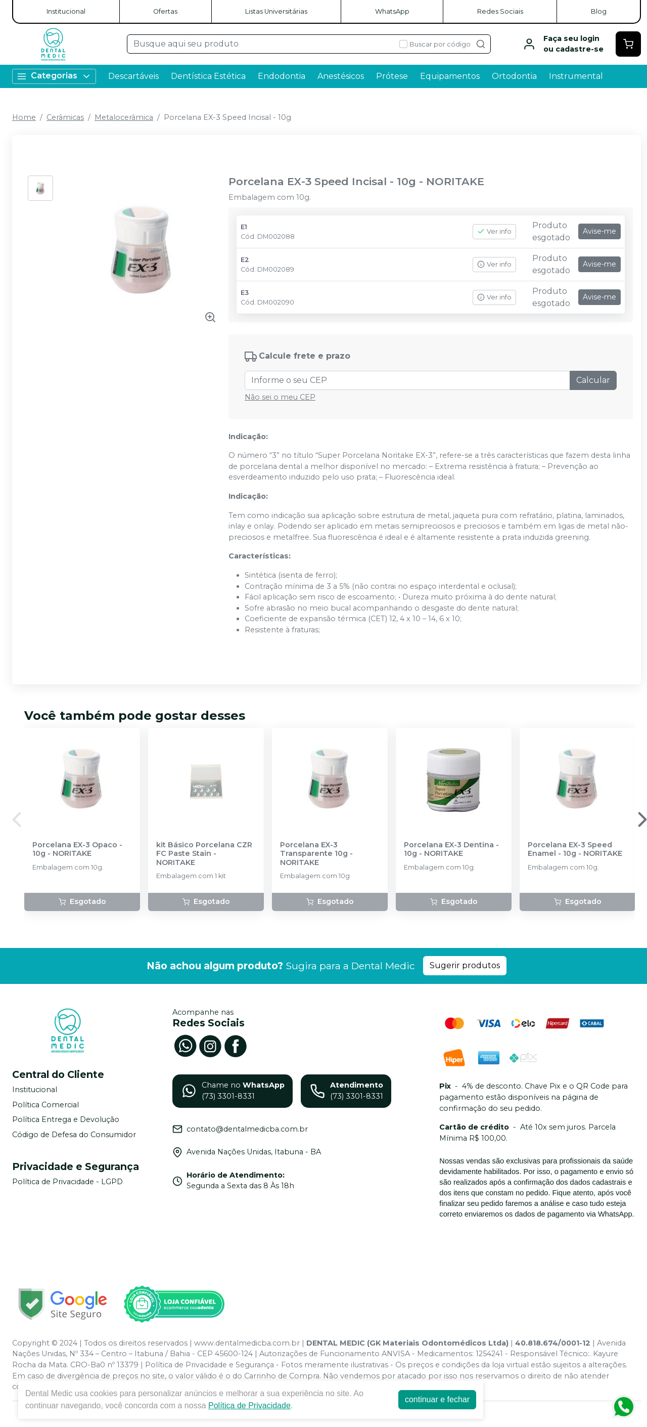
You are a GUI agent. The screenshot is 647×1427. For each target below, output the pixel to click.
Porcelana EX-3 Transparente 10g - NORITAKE (316, 854)
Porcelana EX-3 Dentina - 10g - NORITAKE (451, 849)
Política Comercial (45, 1104)
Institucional (66, 11)
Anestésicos (340, 76)
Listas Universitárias (276, 11)
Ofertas (165, 11)
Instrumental (576, 76)
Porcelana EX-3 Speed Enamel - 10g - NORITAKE (575, 849)
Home (24, 117)
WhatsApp (392, 11)
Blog (599, 11)
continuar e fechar (437, 1399)
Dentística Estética (208, 76)
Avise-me (599, 231)
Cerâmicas (65, 117)
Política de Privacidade (249, 1405)
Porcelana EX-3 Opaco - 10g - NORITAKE (77, 849)
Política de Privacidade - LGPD (67, 1181)
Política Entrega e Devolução (65, 1119)
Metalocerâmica (124, 117)
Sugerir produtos (465, 965)
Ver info (494, 231)
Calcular (593, 380)
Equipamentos (450, 76)
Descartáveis (133, 76)
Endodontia (281, 76)
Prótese (392, 76)
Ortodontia (514, 76)
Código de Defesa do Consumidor (74, 1134)
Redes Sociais (500, 11)
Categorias (54, 76)
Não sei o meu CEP (280, 397)
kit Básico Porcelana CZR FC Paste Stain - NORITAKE (204, 854)
